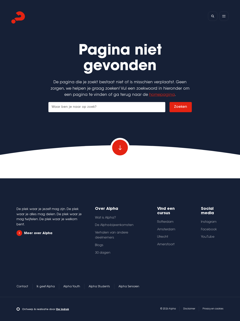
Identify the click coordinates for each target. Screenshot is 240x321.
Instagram (208, 222)
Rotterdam (165, 222)
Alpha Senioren (129, 286)
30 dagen (102, 252)
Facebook (209, 229)
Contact (22, 286)
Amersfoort (165, 244)
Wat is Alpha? (105, 217)
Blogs (99, 245)
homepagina (162, 95)
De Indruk (62, 309)
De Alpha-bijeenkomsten (114, 225)
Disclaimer (189, 309)
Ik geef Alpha (46, 286)
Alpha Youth (71, 286)
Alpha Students (99, 286)
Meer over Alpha (34, 233)
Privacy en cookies (213, 309)
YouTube (208, 237)
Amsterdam (166, 229)
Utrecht (162, 237)
